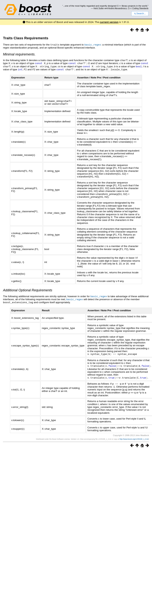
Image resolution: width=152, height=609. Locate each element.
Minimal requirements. (19, 54)
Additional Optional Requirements (27, 289)
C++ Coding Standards (138, 8)
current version (109, 22)
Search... (140, 13)
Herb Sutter (99, 8)
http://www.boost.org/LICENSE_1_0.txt (133, 437)
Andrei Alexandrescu (117, 8)
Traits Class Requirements (25, 38)
